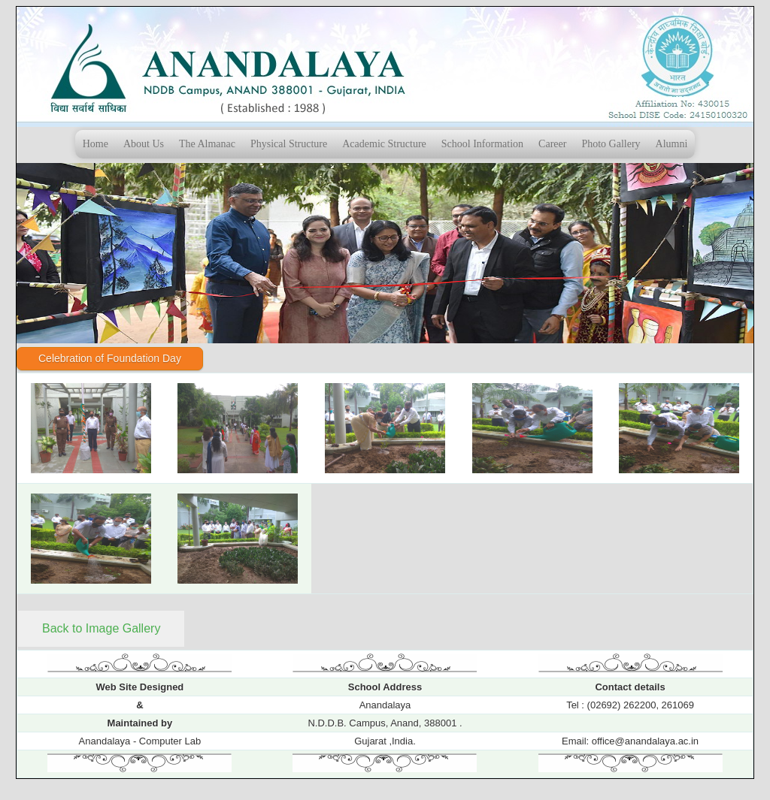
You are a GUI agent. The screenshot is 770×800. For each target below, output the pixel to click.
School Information (482, 143)
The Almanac (207, 143)
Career (552, 143)
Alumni (672, 143)
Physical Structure (288, 143)
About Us (143, 143)
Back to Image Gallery (101, 628)
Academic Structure (384, 143)
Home (95, 143)
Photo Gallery (610, 143)
